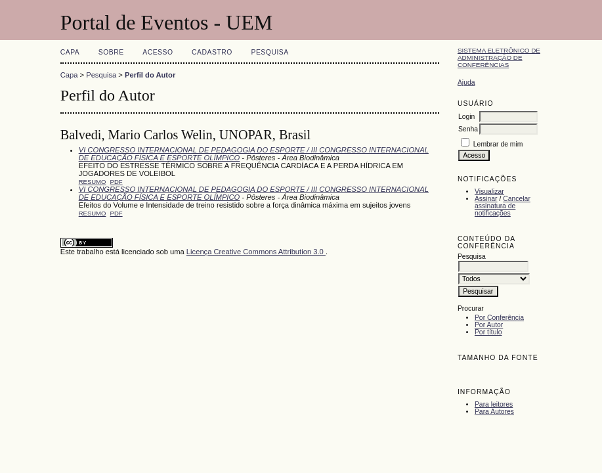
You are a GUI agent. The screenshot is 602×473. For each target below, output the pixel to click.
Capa (70, 52)
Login (466, 116)
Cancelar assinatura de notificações (502, 206)
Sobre (111, 52)
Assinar (486, 198)
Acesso (157, 52)
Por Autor (489, 324)
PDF (116, 181)
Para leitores (494, 404)
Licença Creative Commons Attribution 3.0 (256, 252)
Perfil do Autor (150, 75)
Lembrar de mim (498, 144)
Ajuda (466, 82)
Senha (468, 129)
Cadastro (212, 52)
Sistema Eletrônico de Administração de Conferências (499, 57)
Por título (488, 332)
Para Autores (494, 411)
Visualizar (489, 191)
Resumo (92, 181)
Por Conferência (499, 317)
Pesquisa (269, 52)
